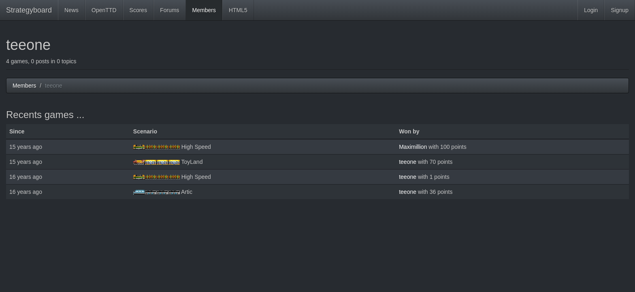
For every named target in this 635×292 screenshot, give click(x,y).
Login (591, 10)
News (71, 10)
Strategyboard (29, 10)
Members (204, 10)
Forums (169, 10)
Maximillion (413, 147)
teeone (407, 162)
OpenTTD (104, 10)
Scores (138, 10)
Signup (620, 10)
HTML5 (238, 10)
